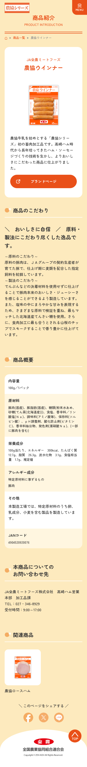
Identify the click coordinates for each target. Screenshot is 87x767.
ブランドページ (44, 181)
